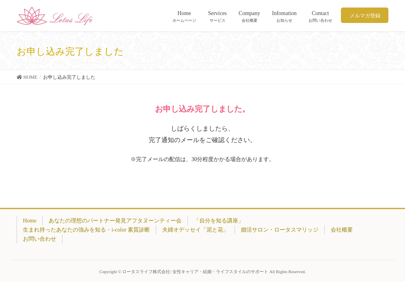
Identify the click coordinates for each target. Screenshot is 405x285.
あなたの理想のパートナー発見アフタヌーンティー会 (115, 221)
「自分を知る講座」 (219, 221)
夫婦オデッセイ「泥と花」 (195, 230)
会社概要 (342, 230)
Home (29, 221)
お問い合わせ (39, 239)
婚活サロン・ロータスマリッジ (279, 230)
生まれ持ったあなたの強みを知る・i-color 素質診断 (86, 230)
